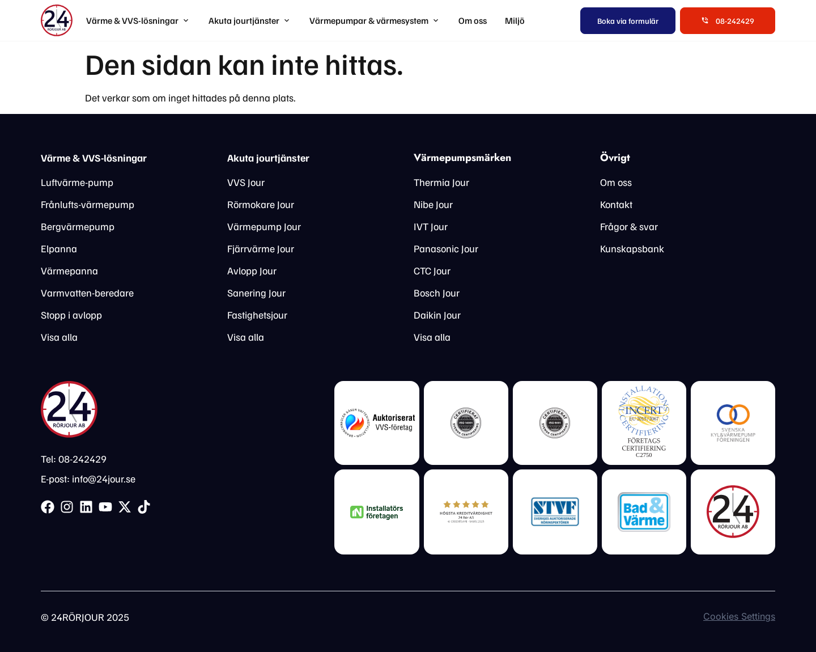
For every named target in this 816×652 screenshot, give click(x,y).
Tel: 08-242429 (74, 458)
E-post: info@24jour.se (88, 478)
